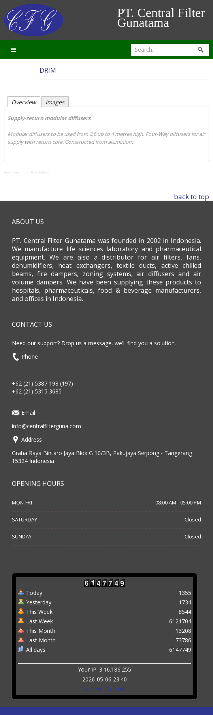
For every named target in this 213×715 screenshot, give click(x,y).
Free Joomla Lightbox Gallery (26, 172)
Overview (23, 102)
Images (54, 102)
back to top (191, 196)
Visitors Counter (104, 689)
